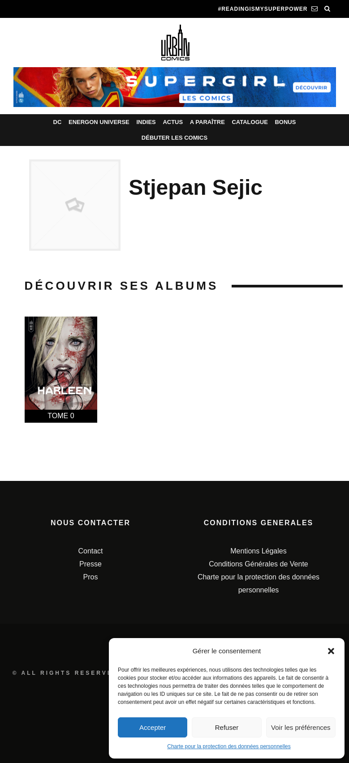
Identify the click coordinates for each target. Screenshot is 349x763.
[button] (331, 651)
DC (57, 122)
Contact (90, 551)
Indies (145, 122)
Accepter (152, 727)
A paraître (207, 122)
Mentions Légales (258, 551)
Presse (90, 564)
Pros (90, 577)
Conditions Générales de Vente (258, 564)
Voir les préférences (301, 727)
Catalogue (249, 122)
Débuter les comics (174, 137)
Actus (173, 122)
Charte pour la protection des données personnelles (229, 746)
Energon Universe (99, 122)
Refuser (227, 727)
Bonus (285, 122)
